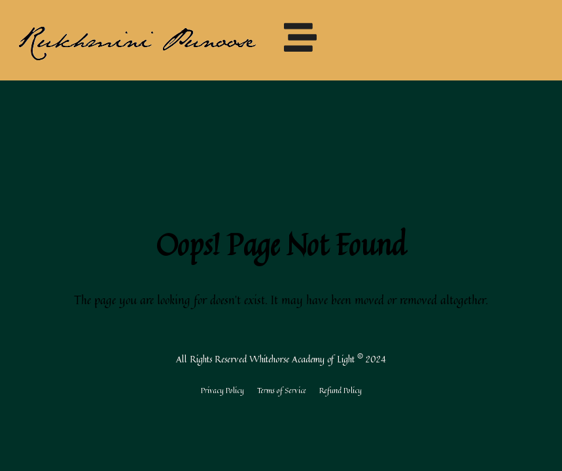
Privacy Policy (222, 390)
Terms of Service (281, 390)
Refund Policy (340, 390)
